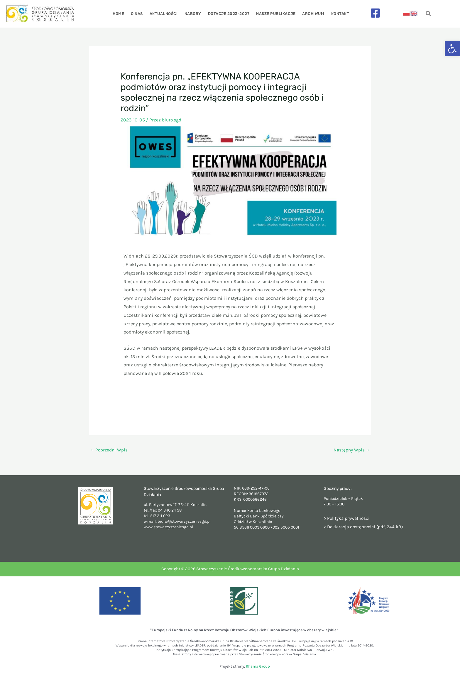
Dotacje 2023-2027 (228, 13)
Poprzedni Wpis (109, 450)
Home (121, 13)
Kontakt (337, 13)
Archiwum (311, 13)
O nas (139, 13)
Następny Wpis (351, 450)
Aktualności (165, 13)
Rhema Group (258, 666)
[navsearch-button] (428, 14)
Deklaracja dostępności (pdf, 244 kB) (366, 527)
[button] (452, 48)
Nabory (193, 13)
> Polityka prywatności (347, 518)
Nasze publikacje (274, 13)
